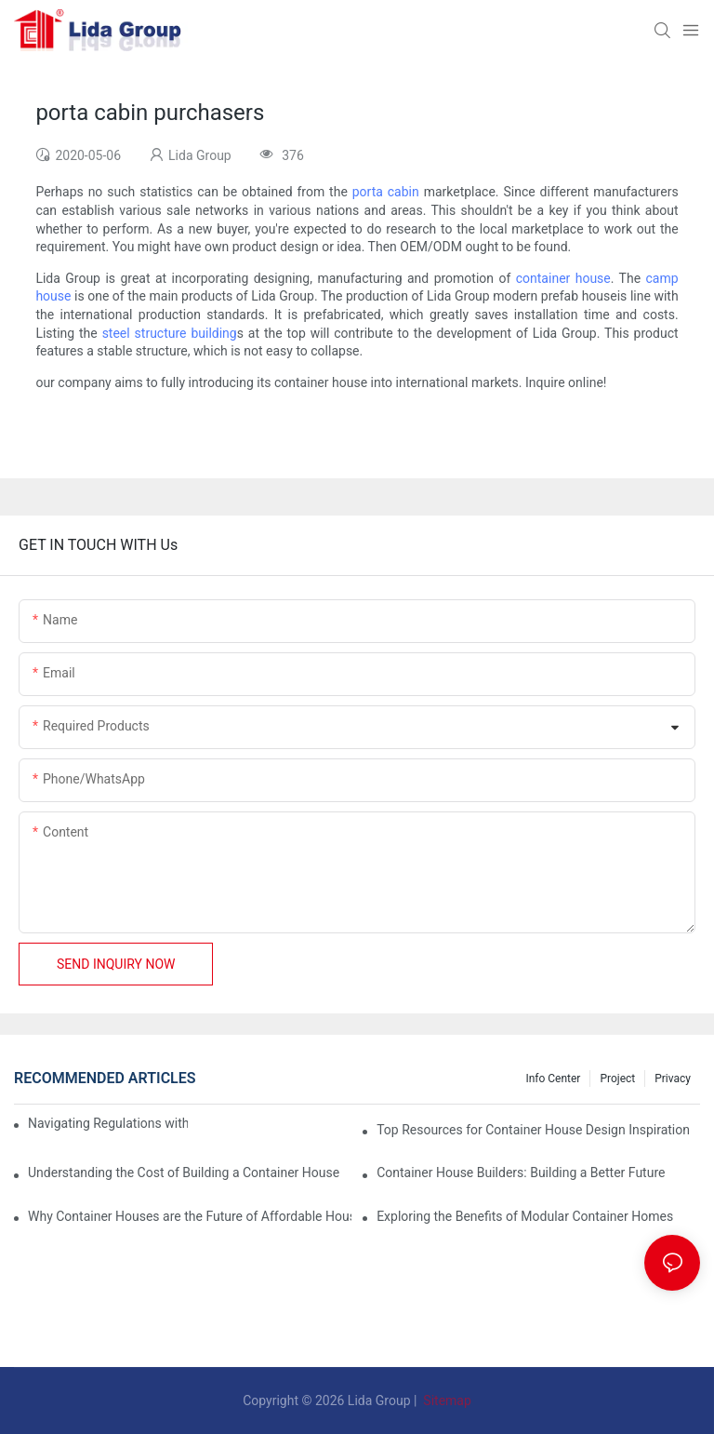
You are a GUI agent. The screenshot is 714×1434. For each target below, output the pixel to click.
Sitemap (445, 1400)
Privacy (672, 1078)
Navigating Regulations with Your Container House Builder (108, 1123)
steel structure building (169, 333)
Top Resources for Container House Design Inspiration (533, 1129)
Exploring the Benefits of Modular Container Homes (525, 1216)
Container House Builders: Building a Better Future (521, 1172)
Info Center (552, 1078)
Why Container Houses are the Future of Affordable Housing (189, 1216)
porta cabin (385, 191)
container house (563, 278)
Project (617, 1078)
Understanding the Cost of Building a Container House (183, 1172)
